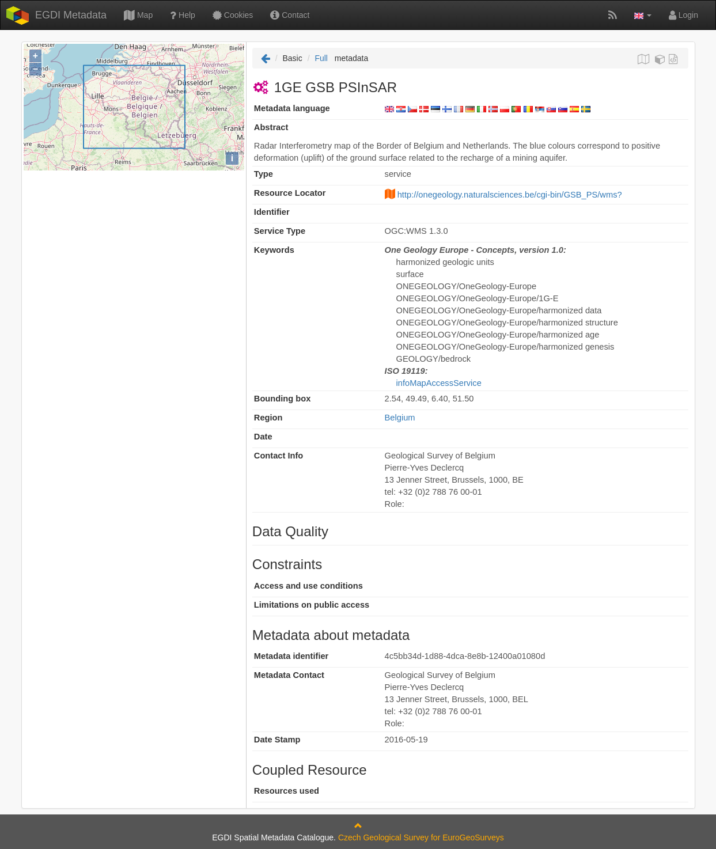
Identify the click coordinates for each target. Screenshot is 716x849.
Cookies (233, 15)
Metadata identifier (291, 656)
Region (268, 417)
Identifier (272, 212)
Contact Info (278, 455)
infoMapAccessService (439, 383)
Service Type (279, 231)
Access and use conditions (308, 585)
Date (263, 436)
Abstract (271, 127)
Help (182, 15)
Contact (289, 15)
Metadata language (292, 108)
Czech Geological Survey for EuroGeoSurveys (421, 837)
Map (138, 15)
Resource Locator (290, 193)
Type (263, 174)
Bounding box (282, 398)
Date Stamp (277, 739)
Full (321, 58)
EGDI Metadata (71, 15)
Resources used (286, 790)
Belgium (400, 417)
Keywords (274, 250)
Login (683, 15)
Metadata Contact (289, 675)
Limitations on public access (311, 604)
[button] (643, 15)
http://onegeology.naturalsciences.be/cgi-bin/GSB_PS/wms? (509, 194)
